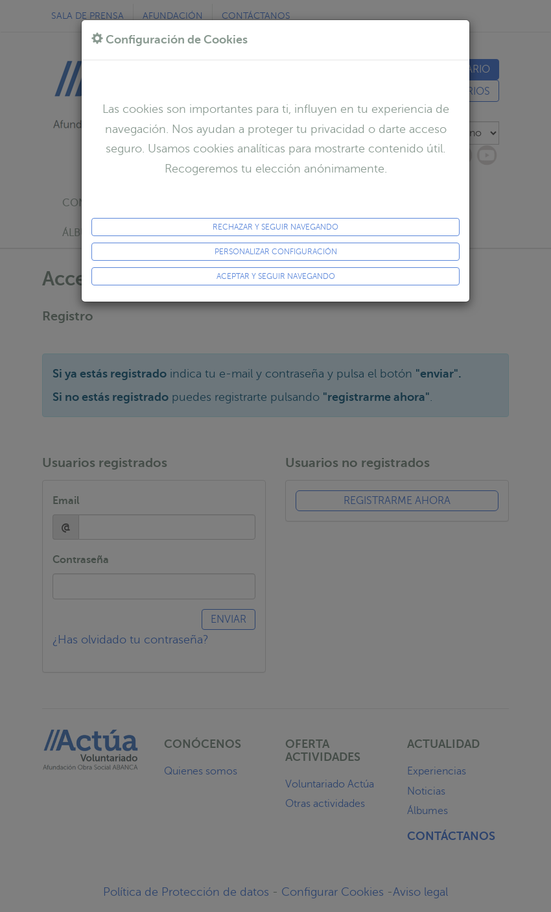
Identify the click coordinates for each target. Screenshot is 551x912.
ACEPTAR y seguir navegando (276, 276)
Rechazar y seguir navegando (275, 227)
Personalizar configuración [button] (276, 251)
